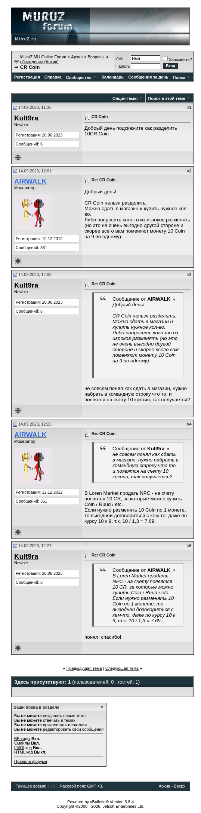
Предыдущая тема (84, 668)
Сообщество (81, 77)
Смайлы (22, 743)
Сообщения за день (148, 77)
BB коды (22, 738)
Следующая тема (122, 668)
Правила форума (30, 761)
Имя (119, 58)
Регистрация (27, 77)
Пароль (122, 66)
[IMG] (19, 747)
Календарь (113, 77)
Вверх (179, 786)
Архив (77, 57)
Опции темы (124, 98)
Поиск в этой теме (166, 98)
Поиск (182, 77)
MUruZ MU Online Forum (43, 57)
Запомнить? (177, 59)
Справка (53, 77)
